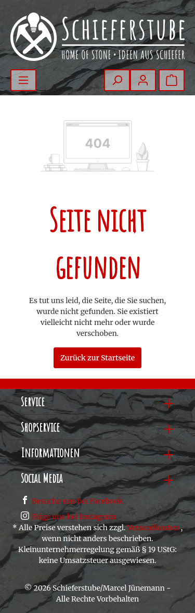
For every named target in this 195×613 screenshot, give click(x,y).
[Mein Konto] (143, 80)
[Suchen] (117, 80)
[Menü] (23, 80)
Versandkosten (153, 527)
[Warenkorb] (172, 80)
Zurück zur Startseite (97, 357)
